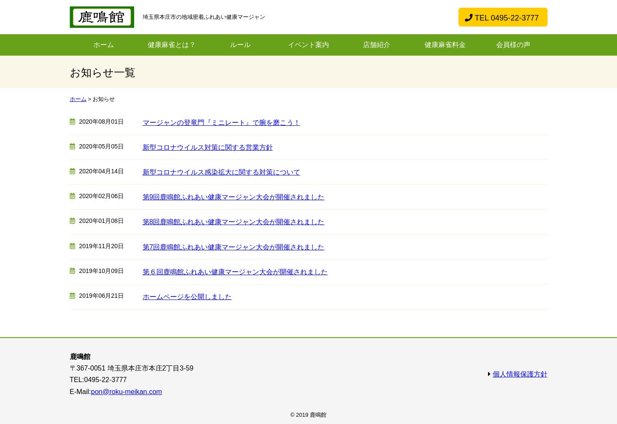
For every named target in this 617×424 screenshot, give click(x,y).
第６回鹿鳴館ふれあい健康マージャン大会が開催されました (235, 272)
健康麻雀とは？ (172, 44)
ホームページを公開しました (187, 296)
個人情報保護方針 (520, 374)
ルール (240, 44)
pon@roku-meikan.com (126, 391)
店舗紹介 (376, 44)
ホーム (103, 44)
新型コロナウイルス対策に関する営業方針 (208, 147)
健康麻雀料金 (445, 44)
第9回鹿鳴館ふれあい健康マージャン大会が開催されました (234, 197)
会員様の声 (513, 44)
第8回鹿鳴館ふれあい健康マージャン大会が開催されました (234, 221)
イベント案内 (308, 44)
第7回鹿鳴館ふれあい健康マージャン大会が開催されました (234, 247)
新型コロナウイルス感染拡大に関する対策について (221, 172)
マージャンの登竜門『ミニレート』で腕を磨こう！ (221, 122)
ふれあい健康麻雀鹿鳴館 (102, 17)
